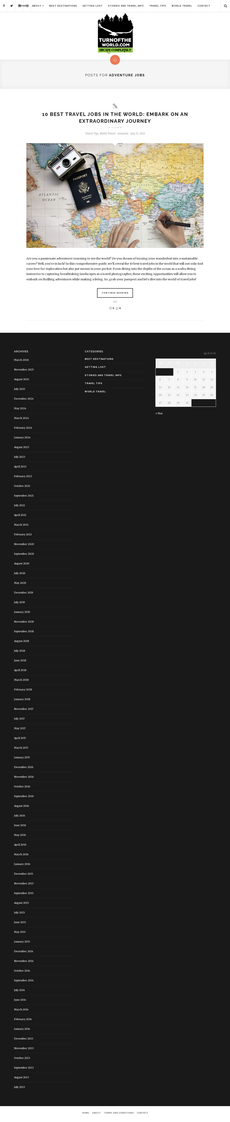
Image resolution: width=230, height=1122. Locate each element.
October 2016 (22, 788)
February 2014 (23, 1020)
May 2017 (20, 729)
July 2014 (19, 991)
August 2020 (21, 565)
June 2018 (20, 662)
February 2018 (23, 691)
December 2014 (23, 952)
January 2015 (22, 943)
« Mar (159, 414)
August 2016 (21, 807)
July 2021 (19, 506)
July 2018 (19, 652)
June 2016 (20, 826)
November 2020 (24, 545)
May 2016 (20, 836)
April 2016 (20, 846)
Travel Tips (157, 6)
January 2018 (22, 700)
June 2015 (20, 923)
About (36, 6)
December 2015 (23, 875)
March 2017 (21, 749)
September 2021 (24, 497)
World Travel (181, 6)
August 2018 (21, 642)
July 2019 (19, 603)
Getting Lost (92, 6)
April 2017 (20, 739)
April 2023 (20, 468)
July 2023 (19, 458)
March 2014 (21, 1011)
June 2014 (20, 1001)
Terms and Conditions (119, 1114)
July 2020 (19, 574)
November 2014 (24, 962)
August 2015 (21, 904)
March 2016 (21, 856)
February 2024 (23, 429)
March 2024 (21, 419)
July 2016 (19, 817)
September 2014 (24, 982)
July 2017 (19, 720)
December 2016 (23, 768)
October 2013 (22, 1059)
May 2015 (20, 933)
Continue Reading (115, 295)
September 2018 (24, 633)
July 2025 (19, 390)
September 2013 (24, 1069)
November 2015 (24, 885)
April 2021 (20, 516)
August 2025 (21, 380)
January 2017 (22, 759)
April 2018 (20, 671)
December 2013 (23, 1040)
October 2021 (22, 487)
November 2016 (24, 778)
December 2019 (23, 594)
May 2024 (20, 410)
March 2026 (21, 361)
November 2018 (24, 623)
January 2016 (22, 865)
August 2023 (21, 448)
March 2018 (21, 681)
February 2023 (23, 477)
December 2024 (24, 400)
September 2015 (24, 894)
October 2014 (22, 972)
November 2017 (23, 710)
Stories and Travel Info (126, 6)
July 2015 (19, 914)
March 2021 (21, 526)
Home (23, 6)
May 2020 (20, 584)
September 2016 (24, 797)
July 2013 (19, 1088)
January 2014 (22, 1030)
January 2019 (22, 613)
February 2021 (23, 536)
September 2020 (24, 555)
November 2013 (24, 1049)
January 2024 (22, 439)
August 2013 (21, 1079)
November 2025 (24, 371)
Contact (203, 6)
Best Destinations (63, 6)
